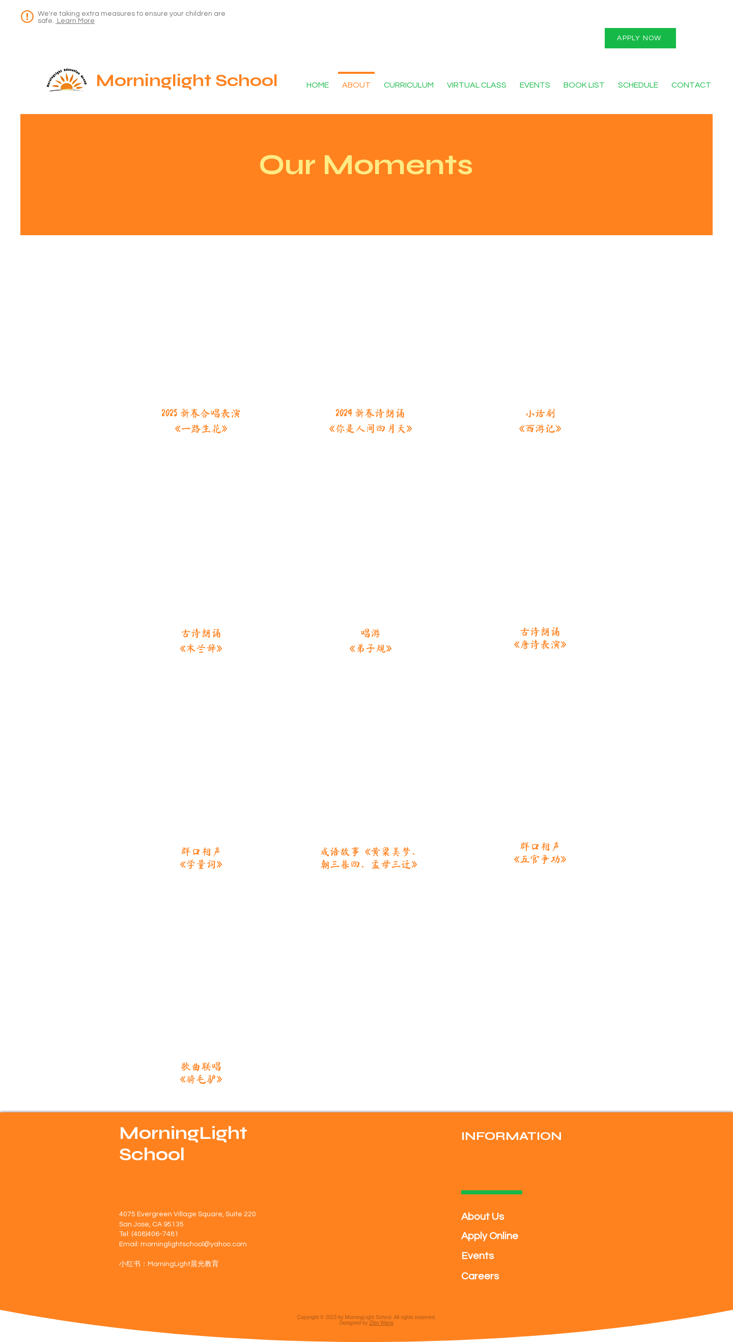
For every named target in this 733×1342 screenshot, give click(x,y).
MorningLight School (183, 1144)
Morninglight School (187, 80)
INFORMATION (511, 1136)
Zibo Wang (381, 1323)
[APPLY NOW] (640, 38)
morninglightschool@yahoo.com (193, 1244)
